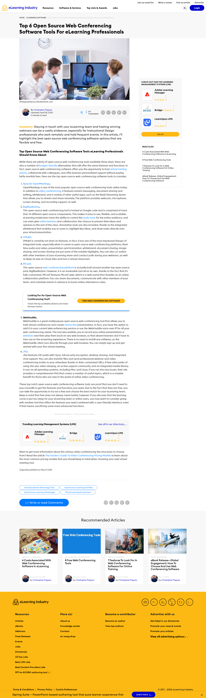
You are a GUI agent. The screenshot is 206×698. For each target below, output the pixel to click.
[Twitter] (154, 602)
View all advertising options (168, 636)
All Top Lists (21, 656)
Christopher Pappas (43, 110)
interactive (71, 324)
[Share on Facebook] (103, 112)
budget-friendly (48, 165)
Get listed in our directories (164, 620)
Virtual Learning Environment (78, 492)
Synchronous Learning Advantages (39, 492)
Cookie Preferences (66, 689)
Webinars (20, 631)
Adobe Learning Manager (43, 433)
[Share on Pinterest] (124, 112)
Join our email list (145, 2)
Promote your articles (161, 631)
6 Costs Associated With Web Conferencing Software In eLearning (159, 152)
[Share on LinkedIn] (114, 112)
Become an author (115, 620)
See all (160, 134)
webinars (28, 335)
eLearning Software (36, 18)
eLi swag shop (67, 636)
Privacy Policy (44, 689)
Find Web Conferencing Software (101, 301)
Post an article (183, 2)
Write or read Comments (44, 502)
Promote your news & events (165, 626)
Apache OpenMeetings (36, 183)
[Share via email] (119, 112)
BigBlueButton (31, 206)
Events (18, 641)
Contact (64, 631)
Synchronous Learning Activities (79, 487)
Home (22, 18)
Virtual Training (116, 557)
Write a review (165, 2)
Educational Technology (77, 557)
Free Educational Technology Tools (39, 487)
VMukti (27, 237)
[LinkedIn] (163, 602)
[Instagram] (189, 602)
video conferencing (50, 191)
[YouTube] (171, 602)
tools (89, 217)
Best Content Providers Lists (30, 667)
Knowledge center (70, 626)
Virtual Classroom (31, 557)
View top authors (114, 626)
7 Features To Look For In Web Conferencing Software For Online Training (158, 168)
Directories (21, 651)
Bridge (73, 433)
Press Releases (22, 636)
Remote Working (159, 557)
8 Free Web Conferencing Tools (156, 160)
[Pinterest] (180, 602)
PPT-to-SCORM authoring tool (32, 672)
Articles (19, 620)
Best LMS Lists (22, 662)
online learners (48, 221)
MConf (27, 263)
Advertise (199, 2)
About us (65, 620)
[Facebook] (145, 602)
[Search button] (185, 8)
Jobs (17, 646)
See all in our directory (112, 424)
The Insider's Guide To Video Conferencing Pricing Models (78, 455)
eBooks (19, 626)
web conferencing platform (58, 267)
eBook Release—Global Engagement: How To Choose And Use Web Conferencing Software (159, 178)
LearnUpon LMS (114, 433)
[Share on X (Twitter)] (108, 112)
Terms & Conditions (23, 689)
